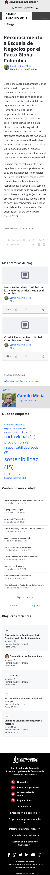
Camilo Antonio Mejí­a (20, 66)
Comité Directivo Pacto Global (17, 575)
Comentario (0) (16, 240)
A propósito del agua (13, 509)
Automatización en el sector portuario (21, 556)
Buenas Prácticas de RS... (15, 566)
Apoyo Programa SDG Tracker (17, 547)
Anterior (13, 605)
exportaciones (15, 428)
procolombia (16, 442)
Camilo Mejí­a (31, 395)
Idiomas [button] (17, 8)
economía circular (14, 424)
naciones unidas (12, 228)
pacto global (29, 228)
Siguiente (36, 605)
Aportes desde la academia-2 (17, 538)
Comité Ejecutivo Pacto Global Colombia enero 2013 (23, 339)
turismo (12, 473)
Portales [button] (29, 8)
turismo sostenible (15, 477)
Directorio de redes (25, 861)
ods (28, 432)
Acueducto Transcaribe (14, 519)
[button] (37, 7)
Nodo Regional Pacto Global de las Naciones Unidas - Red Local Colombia (24, 290)
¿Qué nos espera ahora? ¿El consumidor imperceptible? (23, 500)
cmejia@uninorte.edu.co (29, 400)
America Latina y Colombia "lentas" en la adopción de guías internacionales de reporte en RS (23, 528)
